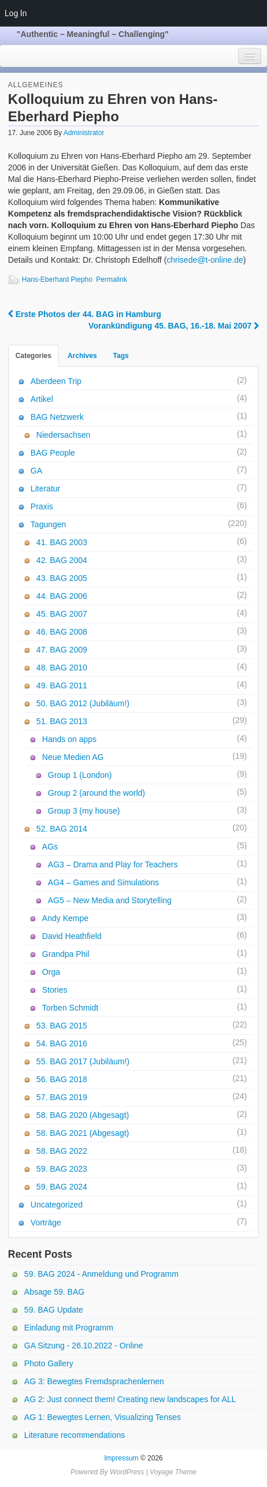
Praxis (42, 506)
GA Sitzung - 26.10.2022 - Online (83, 1345)
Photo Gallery (48, 1363)
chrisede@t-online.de (204, 259)
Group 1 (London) (80, 775)
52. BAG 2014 (61, 828)
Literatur (45, 488)
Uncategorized (57, 1204)
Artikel (42, 399)
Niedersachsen (63, 434)
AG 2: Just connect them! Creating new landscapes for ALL (130, 1399)
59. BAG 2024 (61, 1186)
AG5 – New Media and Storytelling (110, 900)
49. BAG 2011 (61, 685)
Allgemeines (36, 85)
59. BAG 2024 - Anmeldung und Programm (101, 1274)
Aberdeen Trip (56, 381)
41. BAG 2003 (61, 542)
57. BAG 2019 (61, 1097)
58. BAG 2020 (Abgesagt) (82, 1115)
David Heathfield (72, 936)
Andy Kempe (65, 918)
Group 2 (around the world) (96, 792)
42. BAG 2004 (61, 560)
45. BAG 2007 (61, 613)
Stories (55, 989)
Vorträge (46, 1222)
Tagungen (48, 524)
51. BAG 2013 (61, 721)
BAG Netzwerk (57, 417)
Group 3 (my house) (84, 810)
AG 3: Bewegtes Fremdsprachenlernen (94, 1381)
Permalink (111, 279)
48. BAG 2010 (61, 667)
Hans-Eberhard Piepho (57, 279)
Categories (33, 356)
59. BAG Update (53, 1309)
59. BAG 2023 (61, 1168)
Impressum (121, 1458)
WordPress (127, 1472)
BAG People (53, 452)
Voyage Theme (173, 1472)
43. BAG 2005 (61, 578)
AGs (50, 846)
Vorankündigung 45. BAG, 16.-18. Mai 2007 (173, 325)
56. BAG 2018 (61, 1079)
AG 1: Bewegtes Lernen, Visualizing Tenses (102, 1417)
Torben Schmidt (70, 1007)
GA (36, 470)
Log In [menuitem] (16, 13)
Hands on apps (69, 739)
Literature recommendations (74, 1435)
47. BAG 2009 (61, 649)
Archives (82, 356)
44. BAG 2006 (61, 596)
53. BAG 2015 (61, 1025)
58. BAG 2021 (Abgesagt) (82, 1133)
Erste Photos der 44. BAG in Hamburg (84, 314)
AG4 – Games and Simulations (103, 882)
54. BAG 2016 (61, 1043)
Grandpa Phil (66, 954)
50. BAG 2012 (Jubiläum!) (82, 703)
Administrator (84, 133)
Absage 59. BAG (54, 1291)
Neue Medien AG (73, 757)
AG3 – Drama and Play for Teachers (113, 864)
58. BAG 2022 (61, 1151)
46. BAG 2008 (61, 631)
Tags (121, 356)
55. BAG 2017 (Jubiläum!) (82, 1061)
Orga (51, 972)
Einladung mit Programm (68, 1327)
